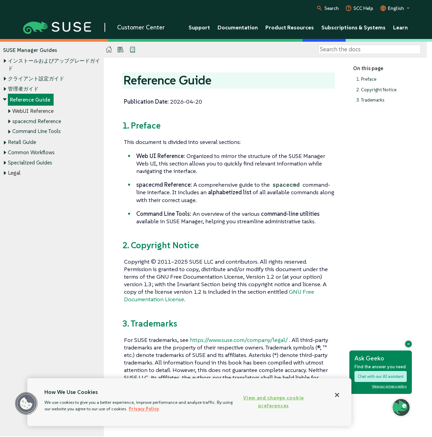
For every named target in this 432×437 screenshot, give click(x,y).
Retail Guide (22, 142)
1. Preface (366, 79)
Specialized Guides (30, 162)
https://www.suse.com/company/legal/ (239, 340)
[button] (26, 403)
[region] (189, 402)
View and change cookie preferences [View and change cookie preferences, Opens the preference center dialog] (273, 402)
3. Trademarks (370, 100)
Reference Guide (30, 100)
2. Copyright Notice (376, 90)
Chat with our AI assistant (381, 376)
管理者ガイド (23, 88)
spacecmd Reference (36, 121)
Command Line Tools (36, 131)
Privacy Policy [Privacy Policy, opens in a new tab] (144, 409)
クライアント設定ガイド (36, 78)
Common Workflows (31, 152)
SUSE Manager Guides (30, 50)
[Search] (369, 49)
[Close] (337, 394)
